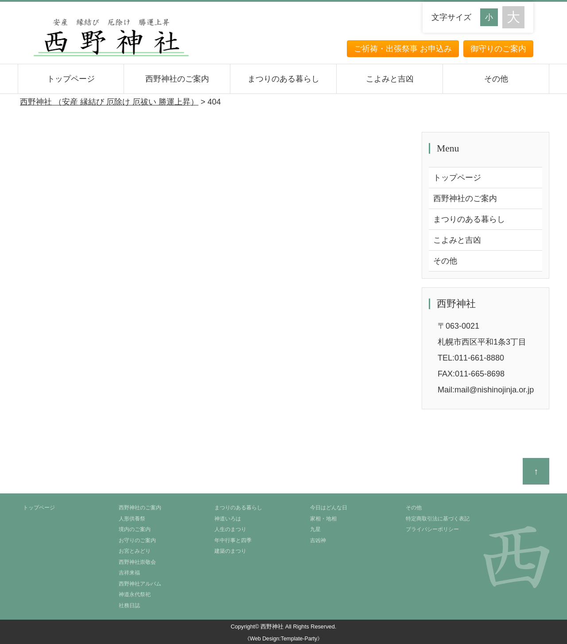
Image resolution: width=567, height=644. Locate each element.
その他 (496, 78)
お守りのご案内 (137, 540)
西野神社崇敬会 (137, 562)
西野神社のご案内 (177, 78)
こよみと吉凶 (390, 78)
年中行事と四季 (233, 540)
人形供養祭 (132, 519)
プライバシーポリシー (432, 529)
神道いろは (227, 519)
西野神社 (272, 626)
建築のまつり (230, 551)
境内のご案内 (135, 529)
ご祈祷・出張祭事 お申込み (403, 48)
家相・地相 (323, 519)
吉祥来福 (129, 573)
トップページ (71, 78)
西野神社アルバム (140, 584)
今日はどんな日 (328, 507)
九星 (315, 529)
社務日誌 (129, 605)
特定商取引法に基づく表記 (438, 519)
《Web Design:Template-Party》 (283, 639)
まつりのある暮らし (283, 78)
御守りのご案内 (498, 48)
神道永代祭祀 (135, 594)
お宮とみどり (135, 551)
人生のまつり (230, 529)
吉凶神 (318, 540)
